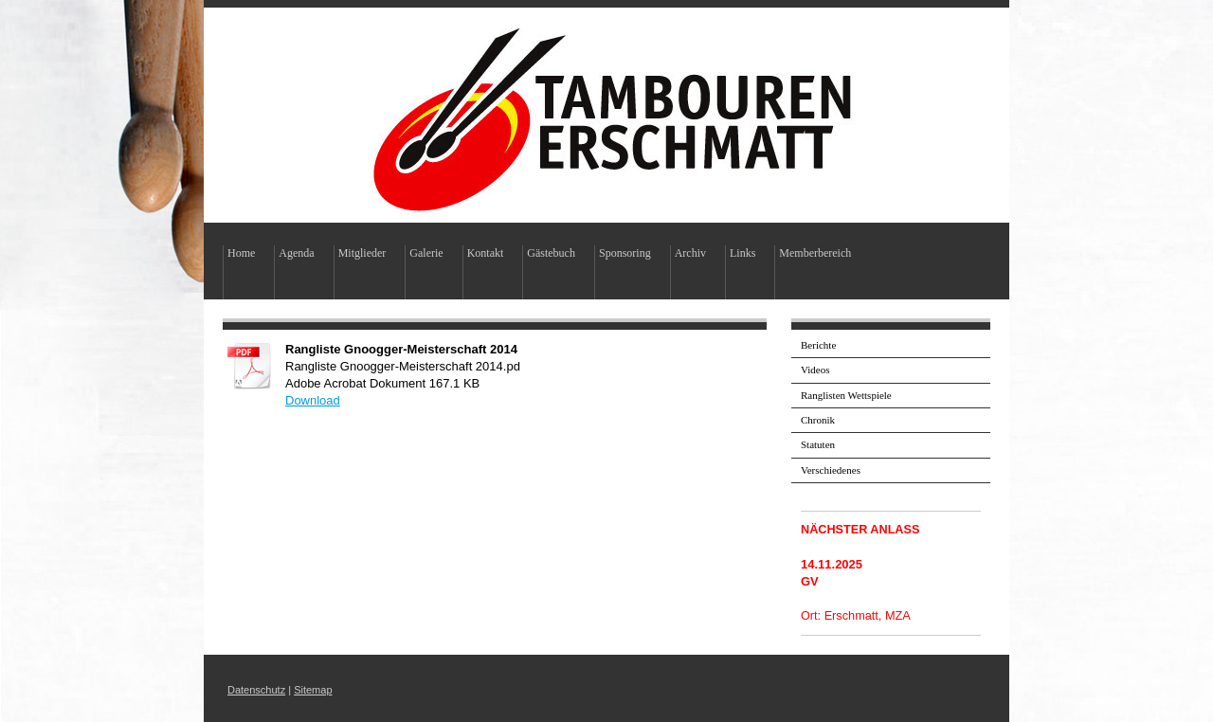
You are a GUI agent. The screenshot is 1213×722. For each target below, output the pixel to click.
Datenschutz (256, 689)
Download (312, 400)
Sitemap (313, 689)
